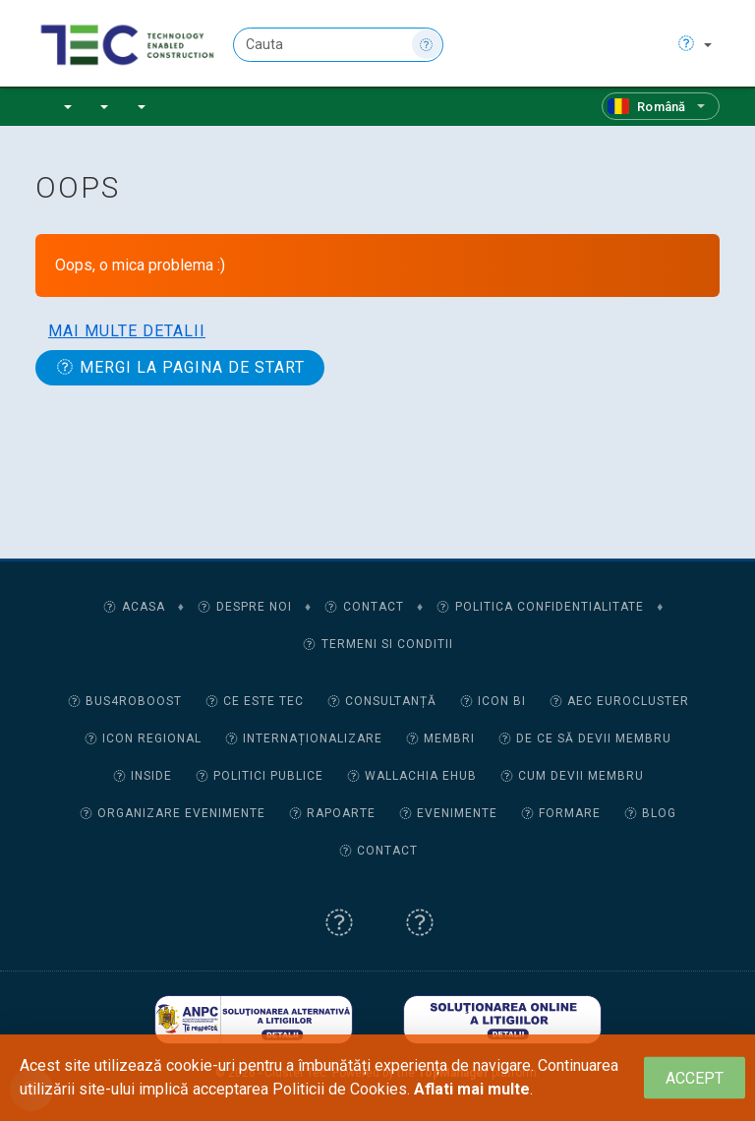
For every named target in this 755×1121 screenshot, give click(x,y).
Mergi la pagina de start (180, 367)
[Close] (694, 1078)
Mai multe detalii (126, 331)
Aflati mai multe (472, 1089)
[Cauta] (338, 45)
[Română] (661, 106)
